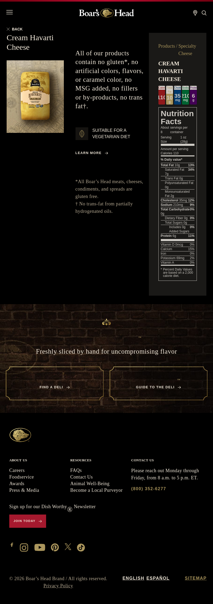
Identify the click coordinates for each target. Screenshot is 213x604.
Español (158, 578)
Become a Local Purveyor (96, 490)
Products (166, 46)
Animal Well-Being (89, 483)
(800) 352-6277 (148, 488)
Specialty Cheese (187, 49)
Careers (17, 470)
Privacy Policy (58, 585)
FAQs (76, 470)
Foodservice (21, 477)
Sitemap (196, 578)
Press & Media (24, 490)
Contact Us (81, 477)
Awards (16, 483)
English (133, 578)
